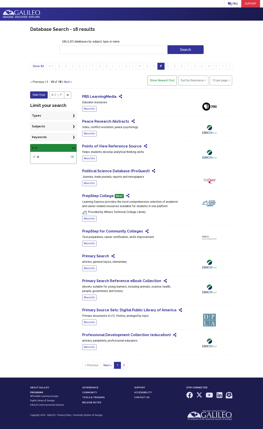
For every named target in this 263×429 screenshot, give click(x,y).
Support (250, 3)
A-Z (34, 148)
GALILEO (51, 415)
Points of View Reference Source (112, 146)
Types (36, 115)
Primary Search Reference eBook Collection (121, 281)
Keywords (39, 137)
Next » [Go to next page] (107, 365)
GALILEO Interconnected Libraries (47, 405)
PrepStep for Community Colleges (112, 231)
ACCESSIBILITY (143, 392)
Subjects (38, 126)
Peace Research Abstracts (105, 121)
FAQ (233, 4)
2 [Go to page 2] (124, 365)
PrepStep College (98, 196)
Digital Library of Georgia (42, 400)
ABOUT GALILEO (39, 387)
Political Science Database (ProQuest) (116, 171)
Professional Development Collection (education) (126, 335)
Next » (68, 82)
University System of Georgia (87, 415)
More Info (89, 108)
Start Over (39, 95)
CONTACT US (141, 397)
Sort (192, 80)
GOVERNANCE (90, 387)
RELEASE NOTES (91, 402)
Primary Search (95, 256)
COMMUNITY (89, 392)
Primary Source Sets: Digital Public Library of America (129, 310)
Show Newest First (162, 80)
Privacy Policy (64, 415)
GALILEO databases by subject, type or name (91, 41)
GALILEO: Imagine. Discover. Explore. (21, 14)
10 (220, 80)
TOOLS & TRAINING (93, 397)
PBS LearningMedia (99, 96)
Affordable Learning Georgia (44, 396)
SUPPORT (139, 387)
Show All (38, 66)
